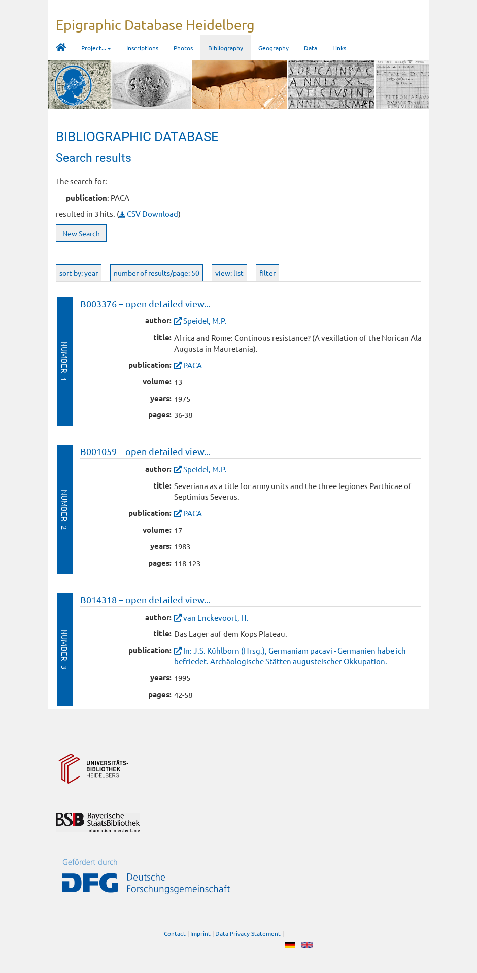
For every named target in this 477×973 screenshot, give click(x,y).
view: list (229, 272)
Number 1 (65, 361)
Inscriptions (142, 48)
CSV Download (148, 213)
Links (339, 48)
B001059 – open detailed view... (145, 451)
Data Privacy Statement (248, 933)
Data (310, 48)
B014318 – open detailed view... (145, 599)
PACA (192, 365)
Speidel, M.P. (205, 321)
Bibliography (225, 48)
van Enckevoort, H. (216, 617)
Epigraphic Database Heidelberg (155, 24)
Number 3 (65, 649)
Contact (175, 933)
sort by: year (78, 272)
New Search (81, 233)
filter (267, 272)
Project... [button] (96, 48)
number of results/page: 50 (156, 272)
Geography (273, 48)
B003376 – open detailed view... (145, 303)
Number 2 (65, 510)
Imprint (200, 933)
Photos (183, 48)
